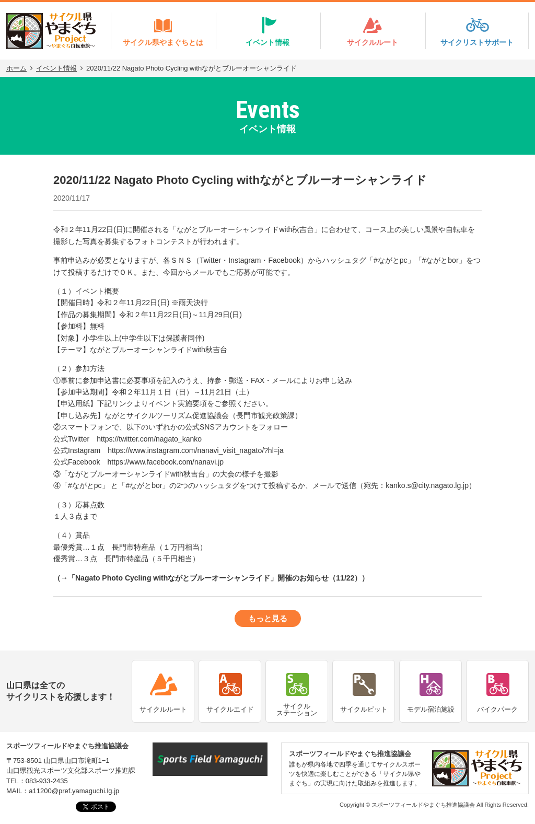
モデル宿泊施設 (431, 709)
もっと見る (267, 618)
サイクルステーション (296, 709)
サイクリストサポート (477, 42)
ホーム (16, 68)
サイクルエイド (230, 709)
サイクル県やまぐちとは (163, 42)
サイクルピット (364, 709)
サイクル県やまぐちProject (51, 31)
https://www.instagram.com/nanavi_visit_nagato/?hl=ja (196, 450)
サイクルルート (372, 42)
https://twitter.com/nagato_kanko (149, 439)
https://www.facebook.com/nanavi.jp (165, 462)
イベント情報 (267, 42)
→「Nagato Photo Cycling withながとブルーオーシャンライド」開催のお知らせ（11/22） (211, 578)
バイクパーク (497, 709)
